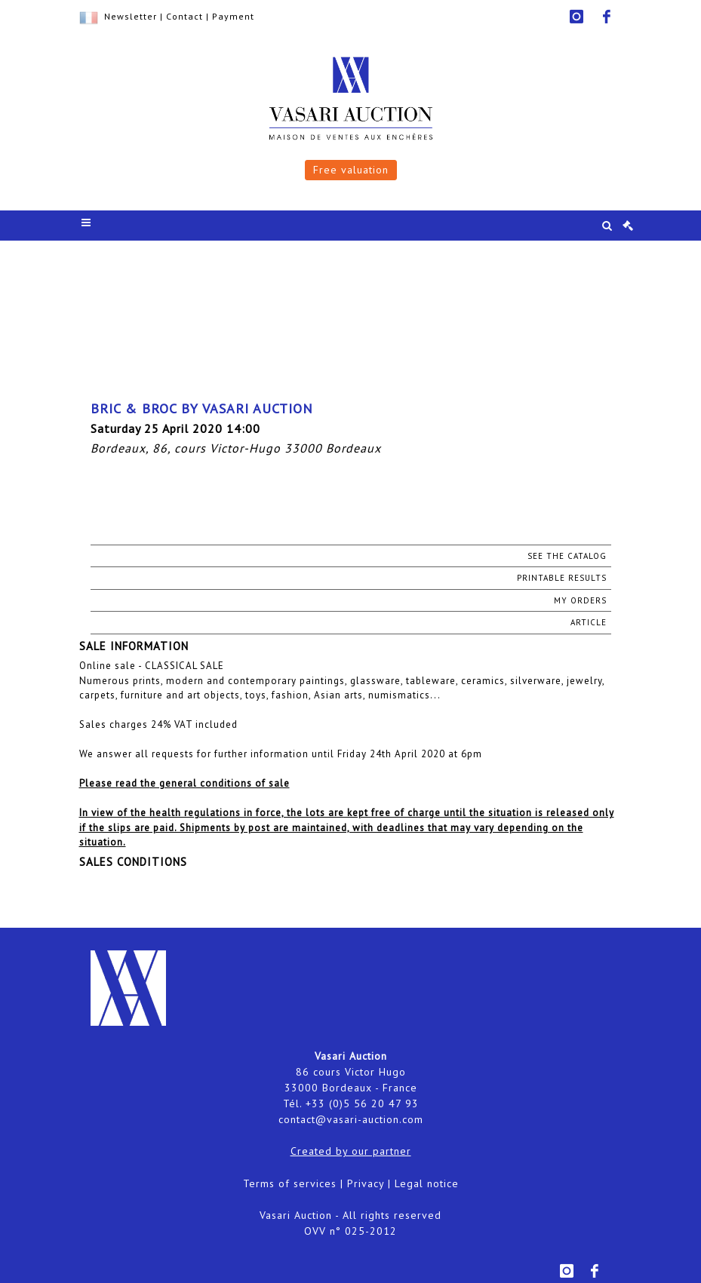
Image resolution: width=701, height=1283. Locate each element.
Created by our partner (351, 1151)
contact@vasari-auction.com (350, 1119)
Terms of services (290, 1183)
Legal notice (427, 1183)
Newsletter (130, 16)
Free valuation (351, 169)
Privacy (365, 1183)
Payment (233, 16)
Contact (184, 16)
